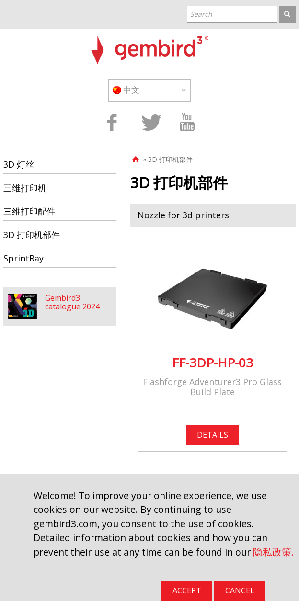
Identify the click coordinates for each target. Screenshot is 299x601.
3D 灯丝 (18, 164)
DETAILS (212, 435)
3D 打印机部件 (31, 234)
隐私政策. (273, 551)
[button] (213, 215)
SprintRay (23, 258)
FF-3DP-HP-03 (212, 362)
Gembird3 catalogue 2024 (72, 302)
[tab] (213, 215)
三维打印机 (24, 187)
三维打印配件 (29, 211)
